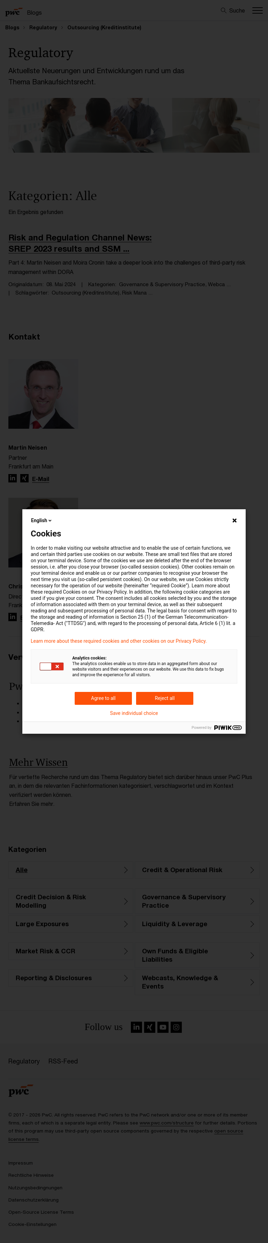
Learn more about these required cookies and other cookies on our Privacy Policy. (119, 641)
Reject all (165, 698)
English (42, 520)
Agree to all (103, 698)
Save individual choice (134, 713)
